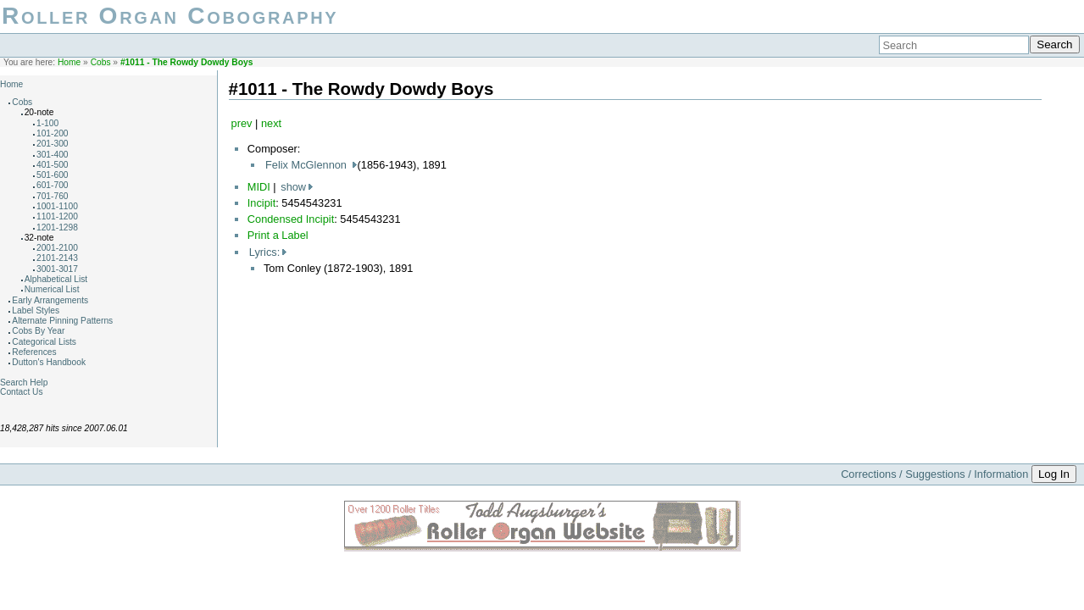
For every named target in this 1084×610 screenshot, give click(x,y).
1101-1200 (57, 216)
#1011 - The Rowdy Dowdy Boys (186, 62)
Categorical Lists (44, 342)
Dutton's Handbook (49, 362)
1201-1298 (57, 227)
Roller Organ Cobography (170, 16)
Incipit (261, 203)
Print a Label (278, 235)
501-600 (52, 175)
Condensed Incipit (290, 219)
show (293, 186)
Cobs (101, 62)
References (34, 352)
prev (242, 123)
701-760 (52, 196)
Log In (1054, 474)
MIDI (258, 186)
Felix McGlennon (307, 164)
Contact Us (21, 391)
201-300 (52, 143)
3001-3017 (57, 269)
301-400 (52, 154)
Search (1054, 44)
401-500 (52, 164)
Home (69, 62)
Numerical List (52, 289)
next (271, 123)
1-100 (47, 123)
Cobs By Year (38, 331)
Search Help (23, 382)
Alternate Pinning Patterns (62, 320)
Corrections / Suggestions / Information (934, 474)
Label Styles (35, 310)
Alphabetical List (56, 279)
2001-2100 (57, 247)
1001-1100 (57, 206)
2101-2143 (57, 258)
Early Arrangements (50, 300)
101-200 (52, 133)
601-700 (52, 185)
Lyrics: (265, 252)
